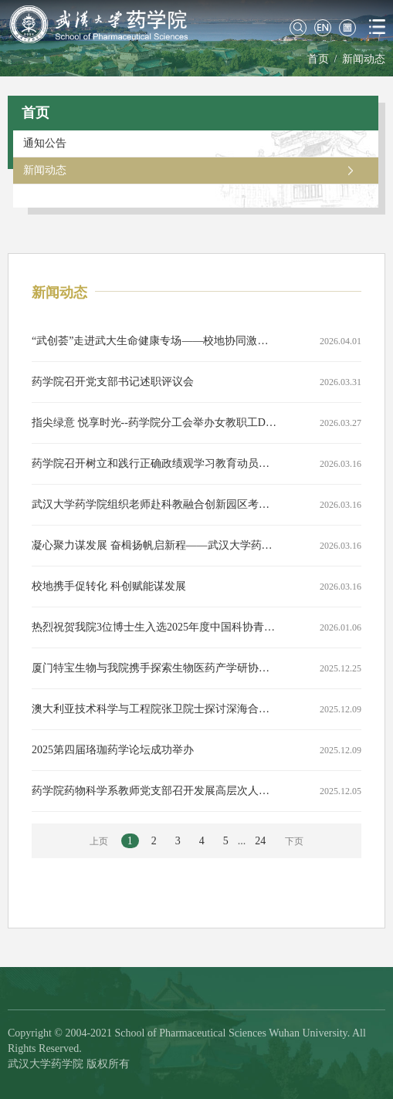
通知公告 (44, 143)
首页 (318, 59)
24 (260, 841)
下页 (294, 841)
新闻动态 (363, 59)
